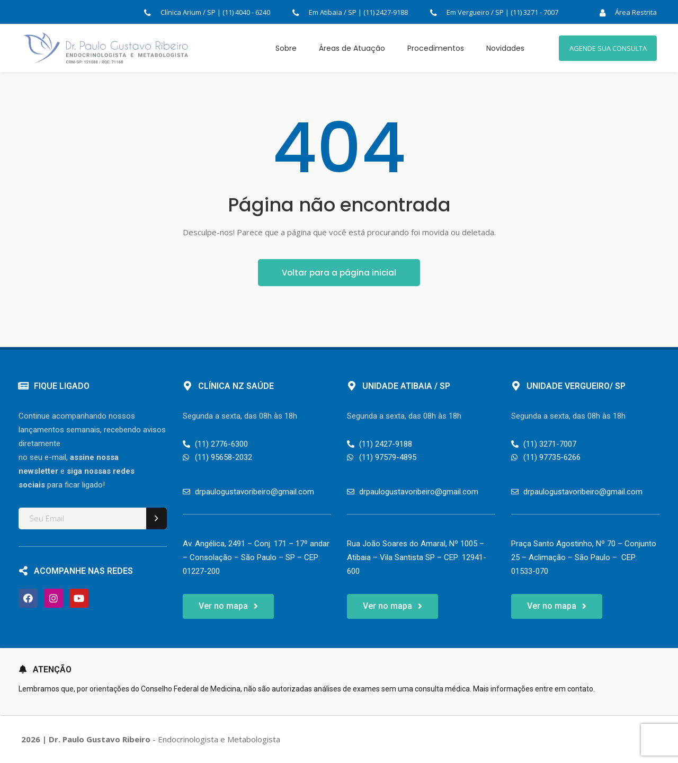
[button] (228, 606)
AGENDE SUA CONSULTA (608, 48)
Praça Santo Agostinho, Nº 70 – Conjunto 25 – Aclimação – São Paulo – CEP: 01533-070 (583, 557)
